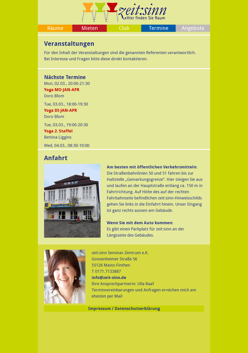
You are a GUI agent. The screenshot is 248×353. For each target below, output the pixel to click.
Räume (55, 28)
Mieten (89, 28)
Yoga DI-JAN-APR (60, 110)
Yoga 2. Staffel (58, 131)
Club (124, 28)
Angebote (193, 28)
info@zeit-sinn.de (109, 277)
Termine (158, 28)
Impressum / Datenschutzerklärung (124, 308)
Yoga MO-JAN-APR (61, 89)
